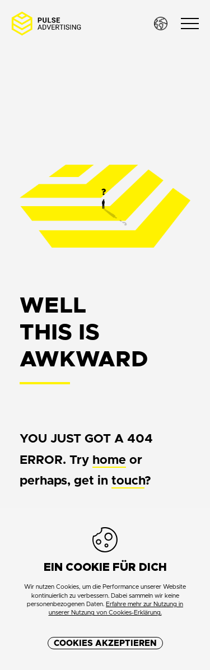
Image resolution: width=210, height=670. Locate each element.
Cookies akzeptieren (105, 643)
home (109, 460)
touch (127, 481)
